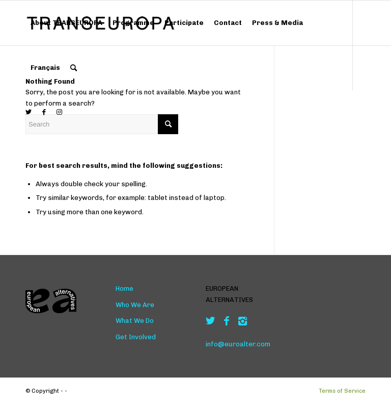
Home (124, 288)
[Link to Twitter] (28, 112)
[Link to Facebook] (43, 112)
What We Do (135, 320)
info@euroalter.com (238, 344)
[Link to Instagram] (59, 112)
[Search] (73, 67)
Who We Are (135, 305)
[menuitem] (66, 23)
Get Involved (136, 337)
